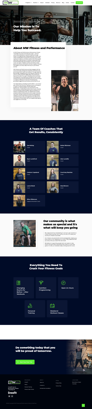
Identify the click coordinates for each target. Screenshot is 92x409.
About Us (42, 382)
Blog (63, 2)
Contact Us (42, 385)
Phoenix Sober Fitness (29, 389)
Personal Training (28, 387)
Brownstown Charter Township (76, 383)
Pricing (52, 2)
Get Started (79, 2)
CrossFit (26, 382)
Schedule (47, 2)
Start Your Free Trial (26, 362)
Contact (72, 2)
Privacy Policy (58, 383)
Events (67, 2)
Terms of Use (58, 385)
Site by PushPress (32, 403)
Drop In (42, 2)
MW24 (26, 384)
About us (58, 2)
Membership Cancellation (45, 388)
